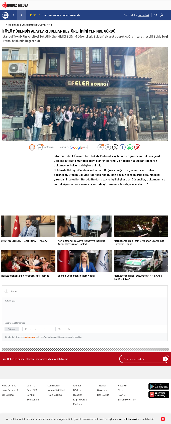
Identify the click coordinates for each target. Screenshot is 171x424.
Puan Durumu (54, 394)
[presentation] (13, 15)
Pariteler (78, 404)
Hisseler (77, 394)
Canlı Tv (31, 385)
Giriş (120, 390)
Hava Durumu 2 (10, 390)
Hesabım (122, 385)
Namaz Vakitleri (55, 390)
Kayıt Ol (122, 394)
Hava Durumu (9, 385)
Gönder (12, 329)
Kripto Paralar (81, 399)
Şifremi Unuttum (127, 399)
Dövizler (31, 394)
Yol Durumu (8, 394)
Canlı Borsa (53, 385)
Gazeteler (102, 390)
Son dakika (136, 15)
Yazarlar (101, 385)
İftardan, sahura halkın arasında (61, 15)
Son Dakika (33, 399)
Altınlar (77, 385)
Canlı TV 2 (32, 390)
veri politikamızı (127, 418)
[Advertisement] (27, 176)
